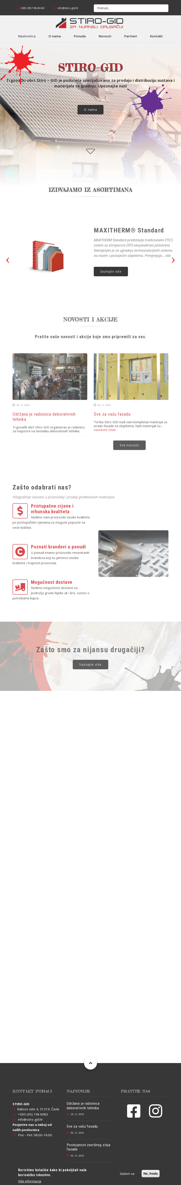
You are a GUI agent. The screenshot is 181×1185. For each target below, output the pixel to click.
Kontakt (156, 36)
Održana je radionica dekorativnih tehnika (83, 1105)
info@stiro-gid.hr (68, 8)
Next (173, 253)
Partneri (130, 36)
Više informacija (29, 1181)
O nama (54, 36)
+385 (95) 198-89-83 (32, 8)
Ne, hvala (151, 1173)
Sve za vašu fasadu (82, 1126)
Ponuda (80, 36)
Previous (7, 253)
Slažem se (127, 1173)
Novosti (105, 36)
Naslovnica (27, 36)
